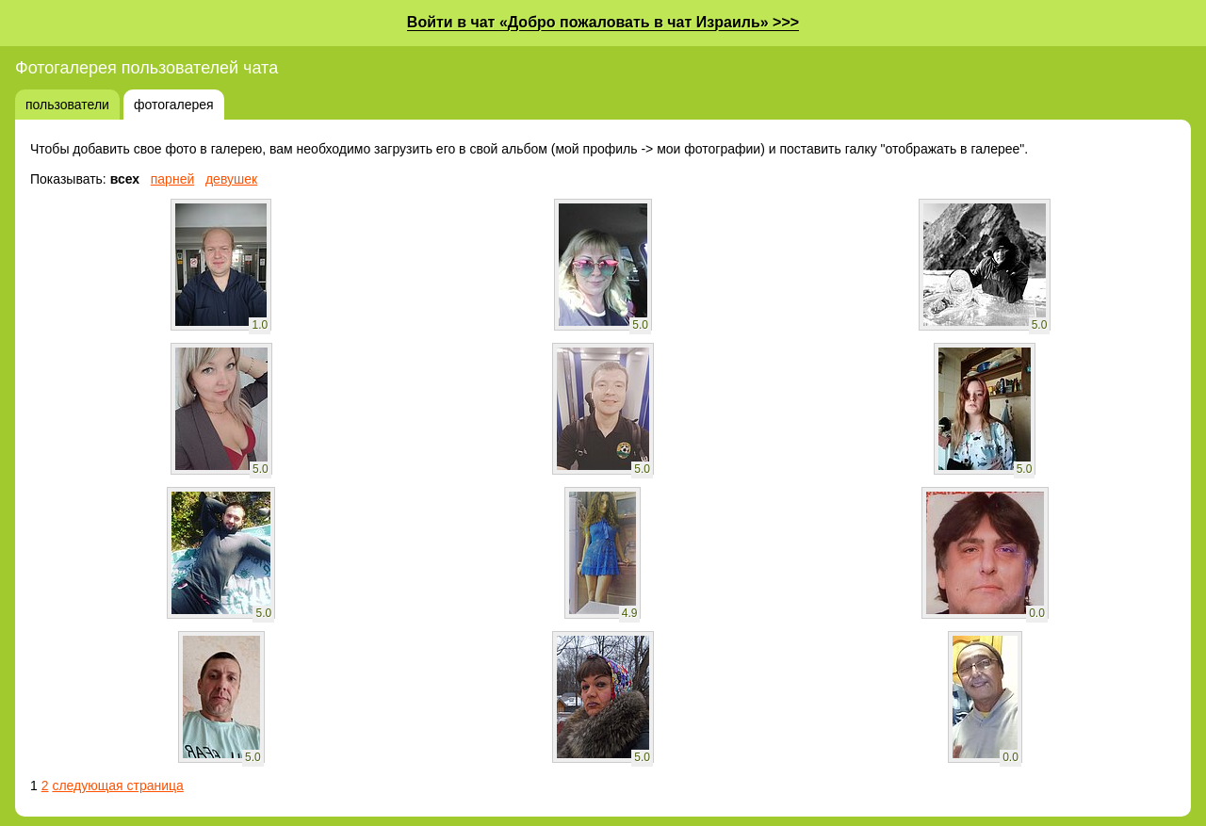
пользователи (67, 104)
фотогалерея (174, 104)
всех (124, 178)
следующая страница (117, 785)
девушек (231, 178)
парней (173, 178)
